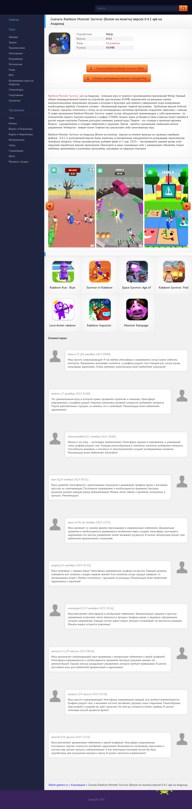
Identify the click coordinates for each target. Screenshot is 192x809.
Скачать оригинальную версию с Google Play (120, 78)
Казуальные (16, 58)
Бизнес (13, 123)
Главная (11, 19)
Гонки (12, 69)
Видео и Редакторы (21, 129)
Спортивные (16, 95)
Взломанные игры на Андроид (21, 82)
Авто (11, 118)
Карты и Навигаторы (21, 134)
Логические (15, 64)
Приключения (17, 48)
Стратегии (14, 100)
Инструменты (16, 139)
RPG (11, 75)
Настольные (16, 53)
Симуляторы (16, 89)
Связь (12, 145)
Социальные (16, 150)
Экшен (13, 42)
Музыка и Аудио (18, 161)
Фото (12, 156)
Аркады (13, 37)
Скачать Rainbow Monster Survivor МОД (120, 68)
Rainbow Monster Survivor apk (66, 96)
